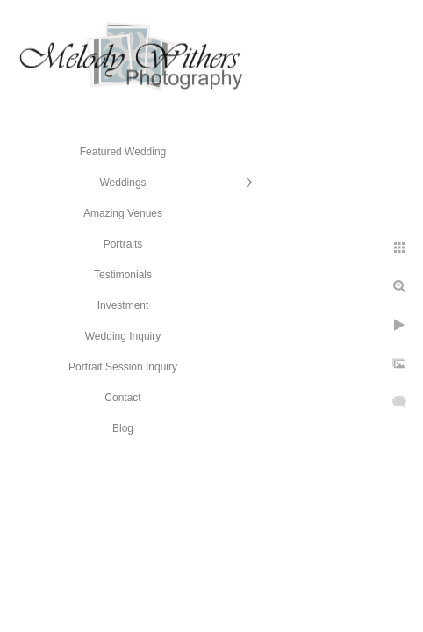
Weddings (122, 182)
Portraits (123, 244)
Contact (122, 397)
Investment (123, 305)
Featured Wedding (123, 152)
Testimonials (123, 275)
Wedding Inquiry (123, 336)
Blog (122, 428)
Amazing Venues (122, 213)
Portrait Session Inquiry (122, 367)
